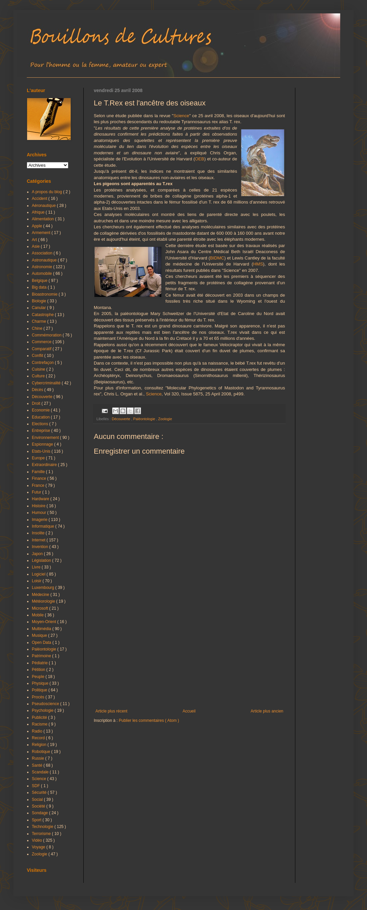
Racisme (40, 724)
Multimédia (42, 628)
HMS (258, 264)
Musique (40, 635)
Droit (37, 403)
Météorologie (44, 601)
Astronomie (42, 266)
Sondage (40, 813)
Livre (37, 567)
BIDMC (217, 257)
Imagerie (40, 519)
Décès (38, 389)
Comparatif (42, 349)
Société (39, 806)
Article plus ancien (267, 711)
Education (41, 417)
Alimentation (43, 219)
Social (38, 799)
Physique (41, 683)
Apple (37, 226)
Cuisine (39, 369)
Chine (38, 328)
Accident (40, 198)
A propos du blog (47, 191)
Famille (39, 471)
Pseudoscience (46, 703)
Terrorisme (42, 833)
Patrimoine (42, 656)
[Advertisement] (189, 653)
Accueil (189, 711)
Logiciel (39, 574)
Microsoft (40, 608)
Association (43, 253)
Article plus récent (111, 711)
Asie (36, 246)
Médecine (41, 594)
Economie (41, 410)
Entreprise (41, 430)
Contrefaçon (43, 362)
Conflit (38, 355)
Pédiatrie (40, 663)
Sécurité (40, 792)
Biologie (39, 301)
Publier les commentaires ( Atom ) (149, 720)
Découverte (121, 419)
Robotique (41, 751)
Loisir (37, 581)
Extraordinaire (45, 464)
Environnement (46, 437)
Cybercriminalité (47, 383)
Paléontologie (144, 419)
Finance (39, 478)
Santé (38, 765)
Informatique (43, 526)
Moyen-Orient (44, 621)
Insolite (39, 533)
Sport (37, 820)
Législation (42, 560)
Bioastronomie (45, 294)
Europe (39, 458)
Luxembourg (43, 587)
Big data (40, 287)
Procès (39, 697)
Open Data (42, 642)
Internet (39, 540)
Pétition (39, 669)
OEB (199, 158)
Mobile (38, 615)
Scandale (41, 772)
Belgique (40, 280)
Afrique (39, 212)
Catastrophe (43, 314)
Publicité (40, 717)
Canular (39, 307)
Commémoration (47, 335)
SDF (36, 785)
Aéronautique (44, 205)
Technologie (43, 826)
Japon (38, 553)
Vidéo (37, 840)
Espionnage (43, 444)
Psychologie (43, 710)
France (39, 485)
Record (39, 738)
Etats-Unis (42, 451)
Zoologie (165, 419)
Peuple (39, 676)
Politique (40, 690)
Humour (39, 512)
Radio (38, 731)
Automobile (42, 273)
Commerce (42, 341)
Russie (38, 758)
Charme (39, 321)
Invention (40, 546)
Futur (37, 492)
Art (35, 239)
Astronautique (45, 260)
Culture (39, 376)
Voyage (39, 847)
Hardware (41, 499)
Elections (40, 424)
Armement (42, 232)
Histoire (39, 506)
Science (181, 115)
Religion (40, 744)
